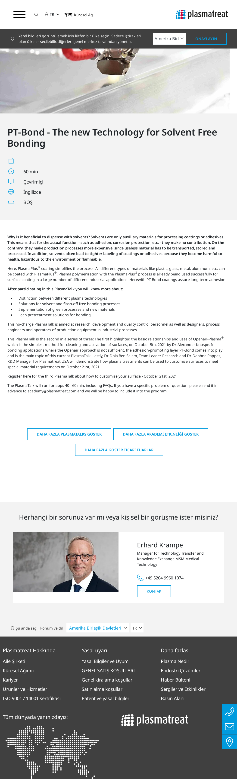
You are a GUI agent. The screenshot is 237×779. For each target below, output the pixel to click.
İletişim (167, 740)
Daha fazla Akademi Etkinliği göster (161, 355)
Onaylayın (206, 38)
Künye (89, 740)
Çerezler (196, 740)
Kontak (154, 512)
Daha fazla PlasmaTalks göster (69, 355)
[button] (36, 14)
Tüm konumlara (28, 714)
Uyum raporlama (127, 740)
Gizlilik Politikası (51, 740)
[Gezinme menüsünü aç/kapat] (19, 14)
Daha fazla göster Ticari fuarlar (119, 371)
